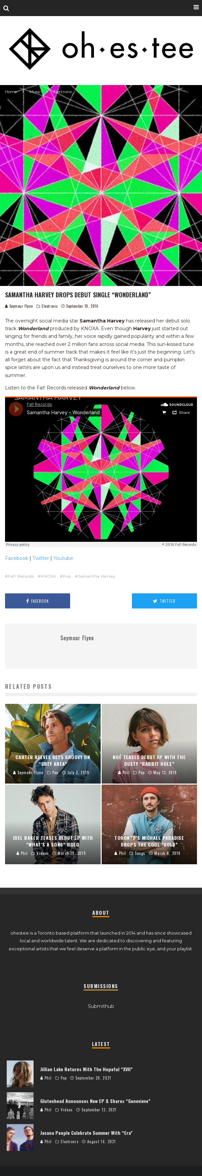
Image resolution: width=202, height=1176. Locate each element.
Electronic (50, 306)
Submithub (101, 1006)
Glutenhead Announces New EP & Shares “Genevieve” (95, 1100)
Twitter (41, 558)
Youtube (63, 558)
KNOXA (48, 576)
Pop (67, 576)
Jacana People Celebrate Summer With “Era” (86, 1132)
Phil (46, 1078)
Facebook (16, 558)
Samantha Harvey (96, 576)
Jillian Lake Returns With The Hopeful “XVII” (86, 1069)
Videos (67, 1109)
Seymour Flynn (19, 306)
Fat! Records (21, 576)
